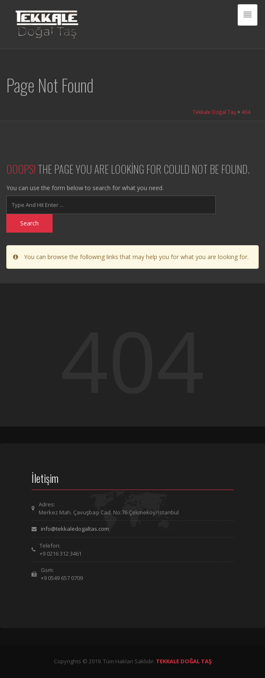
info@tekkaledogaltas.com (75, 528)
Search (29, 223)
